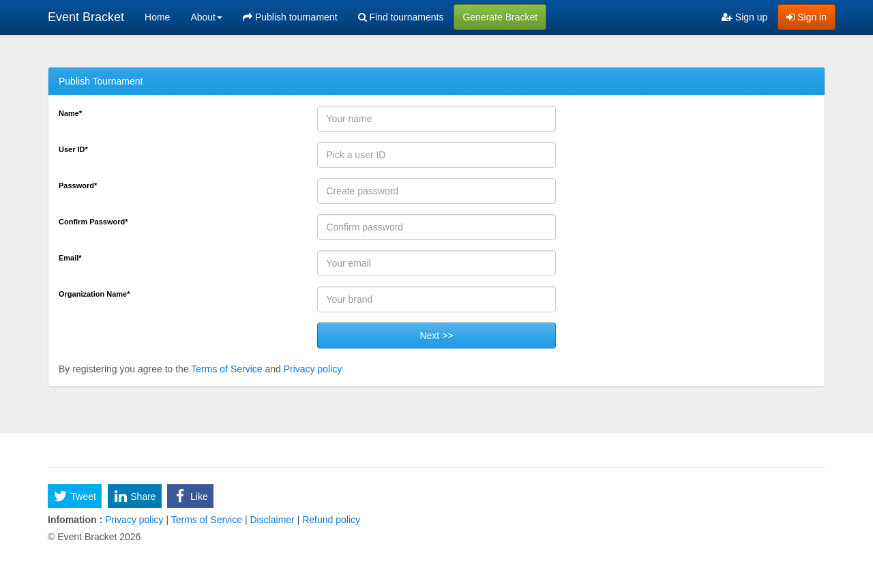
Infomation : (75, 519)
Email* (70, 258)
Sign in (806, 17)
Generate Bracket (499, 17)
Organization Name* (94, 294)
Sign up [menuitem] (744, 17)
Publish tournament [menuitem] (290, 17)
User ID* (73, 149)
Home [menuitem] (157, 17)
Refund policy (329, 519)
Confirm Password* (93, 222)
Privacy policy (313, 368)
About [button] (206, 17)
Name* (70, 113)
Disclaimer (272, 519)
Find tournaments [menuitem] (401, 17)
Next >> (436, 335)
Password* (78, 185)
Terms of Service (226, 368)
